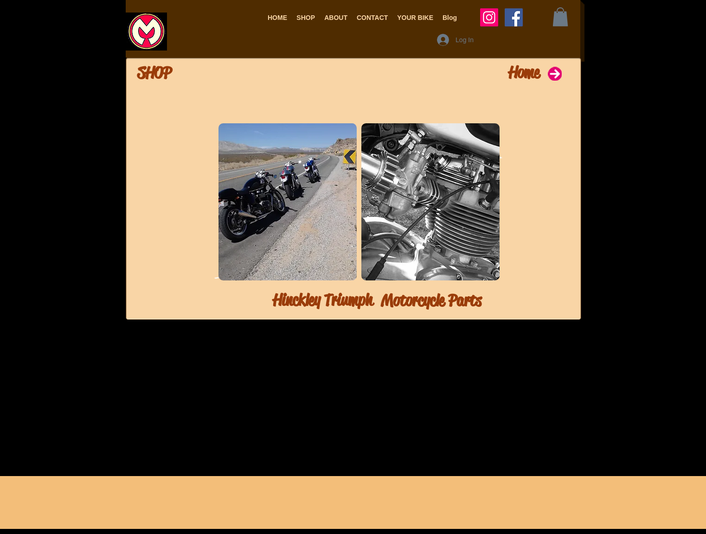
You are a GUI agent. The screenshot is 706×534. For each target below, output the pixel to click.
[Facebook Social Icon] (514, 17)
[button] (306, 17)
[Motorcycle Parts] (457, 301)
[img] (287, 201)
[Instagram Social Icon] (489, 17)
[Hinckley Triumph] (295, 300)
